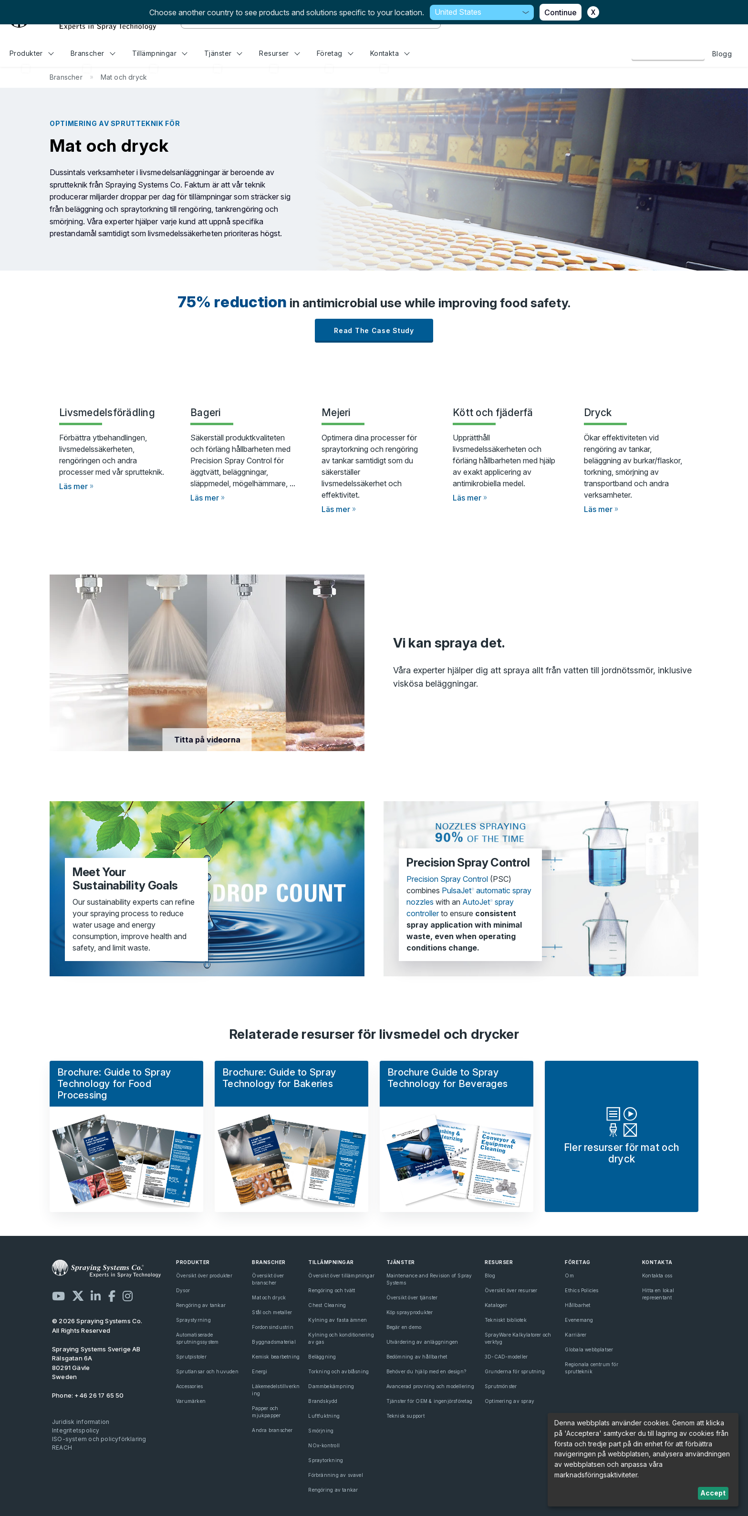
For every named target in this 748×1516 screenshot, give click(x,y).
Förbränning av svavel (335, 1475)
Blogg (722, 54)
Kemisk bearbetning (276, 1356)
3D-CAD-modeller (506, 1356)
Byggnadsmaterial (273, 1342)
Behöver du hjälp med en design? (426, 1371)
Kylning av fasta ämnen (337, 1320)
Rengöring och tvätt (331, 1290)
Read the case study (374, 330)
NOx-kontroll (324, 1445)
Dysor (183, 1290)
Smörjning (320, 1430)
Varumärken (191, 1401)
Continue (560, 12)
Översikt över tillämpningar (341, 1275)
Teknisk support (405, 1416)
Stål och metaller (272, 1312)
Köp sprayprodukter (409, 1312)
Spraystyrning (193, 1320)
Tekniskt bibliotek (506, 1320)
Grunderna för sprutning (515, 1371)
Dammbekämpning (331, 1386)
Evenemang (579, 1320)
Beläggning (322, 1356)
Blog (490, 1275)
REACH (62, 1447)
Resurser (279, 53)
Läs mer (73, 486)
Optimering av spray (509, 1401)
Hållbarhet (577, 1305)
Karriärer (575, 1335)
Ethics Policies (581, 1290)
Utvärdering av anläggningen (422, 1342)
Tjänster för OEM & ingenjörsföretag (429, 1401)
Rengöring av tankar (201, 1305)
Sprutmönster (501, 1386)
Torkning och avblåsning (338, 1371)
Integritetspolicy (76, 1430)
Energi (259, 1371)
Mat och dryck (269, 1297)
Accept (713, 1493)
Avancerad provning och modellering (430, 1386)
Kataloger (496, 1305)
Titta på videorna (207, 739)
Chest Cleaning (327, 1305)
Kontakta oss (668, 53)
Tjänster (223, 53)
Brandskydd (322, 1401)
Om (569, 1275)
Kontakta (390, 53)
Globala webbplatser (589, 1349)
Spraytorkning (325, 1460)
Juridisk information (80, 1421)
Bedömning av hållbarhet (416, 1356)
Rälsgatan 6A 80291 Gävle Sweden (96, 1363)
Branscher (93, 53)
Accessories (189, 1386)
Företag (335, 53)
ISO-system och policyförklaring (99, 1439)
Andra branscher (272, 1430)
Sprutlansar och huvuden (207, 1371)
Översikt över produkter (204, 1275)
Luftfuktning (324, 1416)
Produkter (31, 53)
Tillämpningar (159, 53)
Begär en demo (404, 1327)
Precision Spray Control (447, 879)
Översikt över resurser (511, 1290)
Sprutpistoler (191, 1356)
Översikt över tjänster (412, 1297)
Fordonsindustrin (272, 1327)
